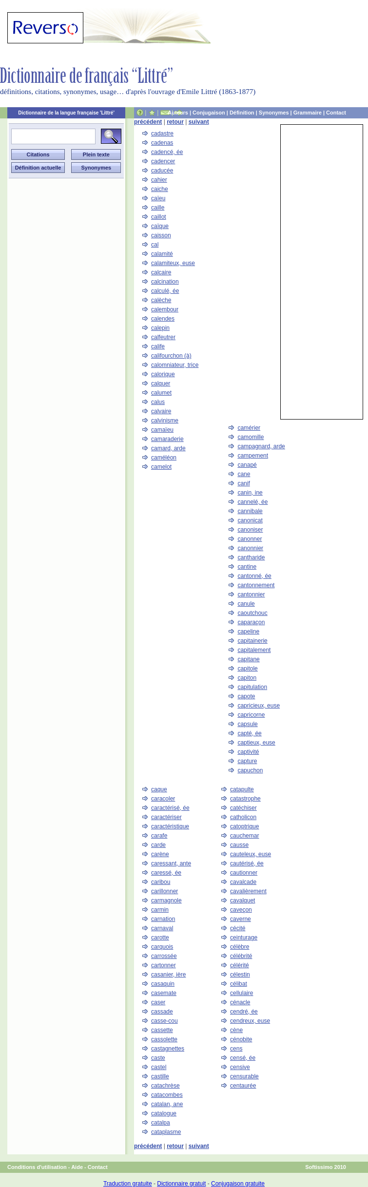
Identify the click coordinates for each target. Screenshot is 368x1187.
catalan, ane (167, 1104)
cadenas (162, 142)
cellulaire (241, 993)
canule (245, 603)
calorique (163, 374)
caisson (161, 235)
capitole (247, 668)
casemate (163, 993)
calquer (160, 383)
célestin (240, 974)
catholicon (243, 817)
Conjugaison (209, 112)
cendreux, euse (250, 1020)
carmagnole (166, 900)
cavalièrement (248, 891)
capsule (247, 724)
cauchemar (244, 835)
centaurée (243, 1085)
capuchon (250, 770)
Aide (77, 1167)
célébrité (241, 956)
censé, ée (242, 1057)
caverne (240, 919)
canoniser (250, 529)
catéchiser (243, 807)
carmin (160, 909)
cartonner (163, 965)
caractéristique (170, 826)
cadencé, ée (167, 152)
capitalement (254, 650)
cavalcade (243, 882)
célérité (239, 965)
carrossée (164, 956)
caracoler (163, 798)
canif (243, 483)
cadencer (163, 161)
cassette (162, 1030)
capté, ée (249, 733)
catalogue (163, 1113)
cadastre (162, 133)
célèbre (239, 946)
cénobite (241, 1039)
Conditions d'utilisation (37, 1167)
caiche (159, 189)
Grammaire (307, 112)
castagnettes (167, 1048)
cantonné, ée (254, 576)
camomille (250, 437)
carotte (160, 937)
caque (159, 789)
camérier (248, 427)
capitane (248, 659)
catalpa (160, 1122)
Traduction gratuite (127, 1183)
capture (247, 761)
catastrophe (245, 798)
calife (158, 346)
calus (158, 402)
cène (236, 1030)
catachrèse (165, 1085)
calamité (162, 253)
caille (157, 207)
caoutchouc (252, 613)
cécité (237, 928)
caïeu (158, 198)
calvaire (161, 411)
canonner (249, 539)
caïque (160, 226)
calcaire (161, 272)
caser (158, 1002)
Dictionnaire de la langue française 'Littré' (66, 112)
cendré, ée (244, 1011)
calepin (160, 328)
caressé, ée (166, 872)
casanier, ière (168, 974)
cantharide (251, 557)
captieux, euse (256, 742)
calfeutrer (163, 337)
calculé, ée (165, 290)
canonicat (249, 520)
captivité (248, 751)
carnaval (162, 928)
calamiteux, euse (173, 263)
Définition (242, 112)
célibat (238, 983)
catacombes (167, 1094)
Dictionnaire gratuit (181, 1183)
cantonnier (251, 594)
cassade (162, 1011)
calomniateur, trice (174, 365)
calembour (164, 309)
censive (240, 1067)
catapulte (242, 789)
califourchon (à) (171, 355)
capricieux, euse (258, 705)
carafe (159, 835)
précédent (148, 121)
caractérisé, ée (170, 807)
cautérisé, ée (247, 863)
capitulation (252, 687)
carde (158, 845)
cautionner (243, 872)
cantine (246, 566)
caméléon (163, 457)
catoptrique (244, 826)
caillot (158, 216)
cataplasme (166, 1132)
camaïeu (162, 429)
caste (158, 1057)
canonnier (250, 548)
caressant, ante (171, 863)
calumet (161, 392)
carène (160, 854)
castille (160, 1076)
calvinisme (164, 420)
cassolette (164, 1039)
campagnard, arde (261, 446)
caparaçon (251, 622)
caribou (160, 882)
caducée (162, 170)
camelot (161, 466)
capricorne (251, 714)
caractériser (166, 817)
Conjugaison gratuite (238, 1183)
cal (154, 244)
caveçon (241, 909)
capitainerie (252, 640)
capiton (246, 677)
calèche (161, 300)
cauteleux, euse (250, 854)
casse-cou (164, 1020)
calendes (162, 318)
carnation (163, 919)
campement (252, 455)
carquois (162, 946)
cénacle (240, 1002)
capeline (248, 631)
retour (175, 121)
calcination (165, 281)
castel (158, 1067)
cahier (159, 179)
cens (236, 1048)
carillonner (164, 891)
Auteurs (178, 112)
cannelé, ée (252, 501)
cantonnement (255, 585)
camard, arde (168, 448)
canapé (246, 464)
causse (239, 845)
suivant (199, 121)
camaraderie (167, 439)
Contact (336, 112)
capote (246, 696)
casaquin (162, 983)
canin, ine (249, 492)
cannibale (249, 511)
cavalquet (242, 900)
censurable (244, 1076)
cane (243, 474)
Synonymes (274, 112)
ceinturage (243, 937)
